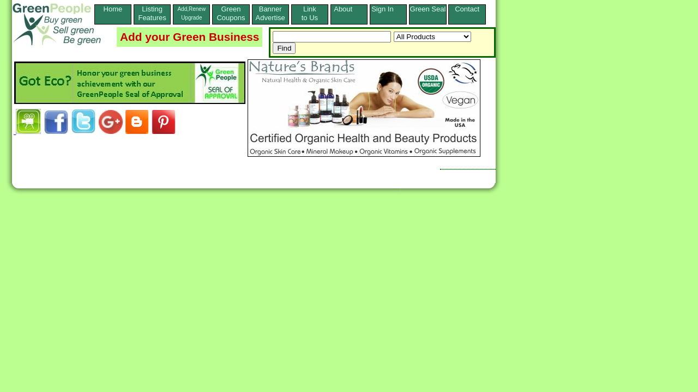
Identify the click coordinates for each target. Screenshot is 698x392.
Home (113, 13)
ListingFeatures (152, 13)
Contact (467, 13)
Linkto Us (310, 13)
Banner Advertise (270, 13)
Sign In (388, 9)
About (349, 9)
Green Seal (428, 9)
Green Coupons (230, 13)
